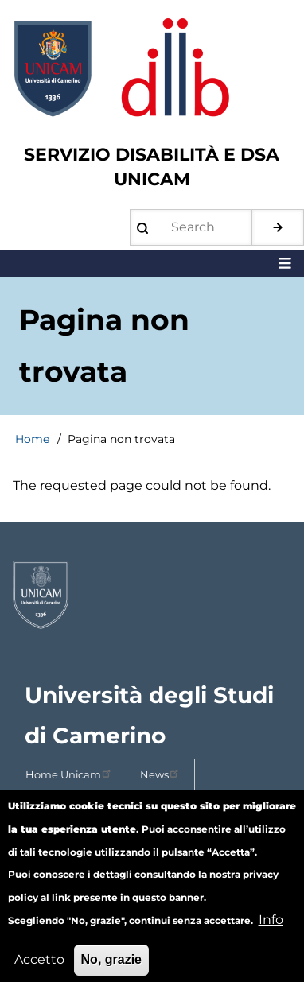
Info (271, 931)
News (160, 773)
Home (32, 439)
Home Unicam (69, 773)
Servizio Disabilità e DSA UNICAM (151, 167)
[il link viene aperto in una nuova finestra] (152, 594)
